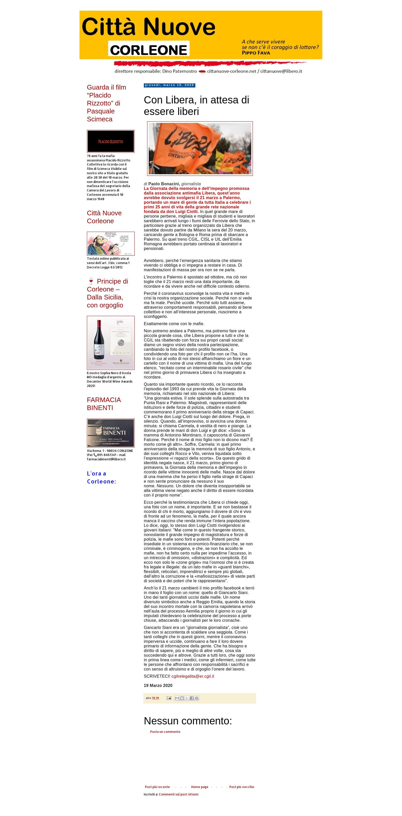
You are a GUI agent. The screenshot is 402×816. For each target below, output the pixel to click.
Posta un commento (165, 732)
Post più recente (157, 787)
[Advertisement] (200, 759)
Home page (199, 787)
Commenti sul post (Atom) (178, 794)
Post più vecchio (241, 787)
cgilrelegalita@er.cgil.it (193, 676)
